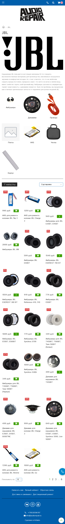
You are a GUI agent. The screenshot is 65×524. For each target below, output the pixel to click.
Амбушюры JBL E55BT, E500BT (9, 340)
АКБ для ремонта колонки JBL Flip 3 (10, 217)
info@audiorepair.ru (33, 515)
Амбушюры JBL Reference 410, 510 (32, 301)
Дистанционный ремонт (43, 494)
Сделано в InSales (32, 520)
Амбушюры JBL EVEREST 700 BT (53, 261)
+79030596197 (33, 512)
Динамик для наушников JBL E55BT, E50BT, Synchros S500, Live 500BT (54, 434)
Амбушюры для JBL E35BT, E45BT (54, 222)
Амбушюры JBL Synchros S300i (30, 371)
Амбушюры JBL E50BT (52, 301)
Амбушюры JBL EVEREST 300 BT (9, 301)
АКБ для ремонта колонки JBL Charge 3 (32, 218)
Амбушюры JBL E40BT (30, 261)
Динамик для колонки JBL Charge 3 (32, 431)
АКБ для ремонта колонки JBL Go (31, 471)
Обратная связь (47, 490)
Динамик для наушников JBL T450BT (52, 379)
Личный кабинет (32, 490)
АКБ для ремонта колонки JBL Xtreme (10, 471)
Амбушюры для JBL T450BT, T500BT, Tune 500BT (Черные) (10, 387)
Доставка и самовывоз (22, 494)
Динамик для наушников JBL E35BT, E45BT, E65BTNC (8, 432)
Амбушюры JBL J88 (10, 249)
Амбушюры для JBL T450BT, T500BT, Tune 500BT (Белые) (54, 343)
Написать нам (17, 490)
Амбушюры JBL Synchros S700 (30, 340)
